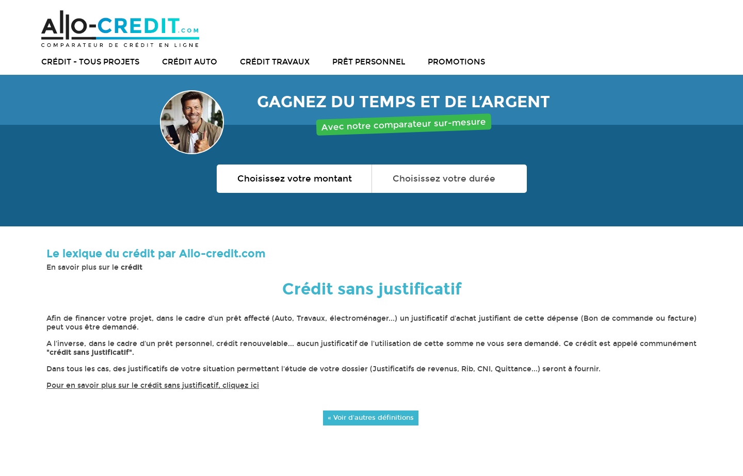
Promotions (456, 62)
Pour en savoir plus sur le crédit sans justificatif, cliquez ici (152, 385)
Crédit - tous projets (90, 62)
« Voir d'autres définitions (371, 417)
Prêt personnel (368, 62)
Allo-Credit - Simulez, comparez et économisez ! (120, 28)
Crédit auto (189, 62)
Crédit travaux (275, 62)
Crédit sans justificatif (371, 289)
